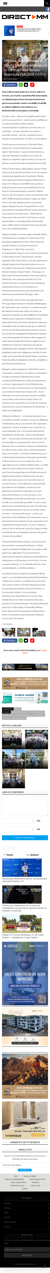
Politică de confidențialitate (14, 1179)
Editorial (7, 1208)
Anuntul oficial (10, 1222)
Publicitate (35, 1182)
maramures (8, 715)
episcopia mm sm (37, 712)
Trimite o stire (35, 1185)
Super (6, 1212)
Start (16, 1176)
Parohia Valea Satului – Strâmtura (29, 715)
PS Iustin (6, 718)
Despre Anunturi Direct (37, 1179)
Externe (7, 1226)
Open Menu (5, 3)
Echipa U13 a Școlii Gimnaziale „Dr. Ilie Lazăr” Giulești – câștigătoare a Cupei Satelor (23, 936)
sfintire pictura (18, 718)
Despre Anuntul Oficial (18, 1182)
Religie (17, 709)
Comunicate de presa (17, 1185)
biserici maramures (20, 712)
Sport (19, 26)
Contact (25, 1188)
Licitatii (7, 1217)
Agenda (7, 1203)
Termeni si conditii (29, 1176)
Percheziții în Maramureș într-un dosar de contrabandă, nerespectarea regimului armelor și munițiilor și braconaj (24, 908)
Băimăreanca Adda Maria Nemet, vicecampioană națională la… (29, 30)
